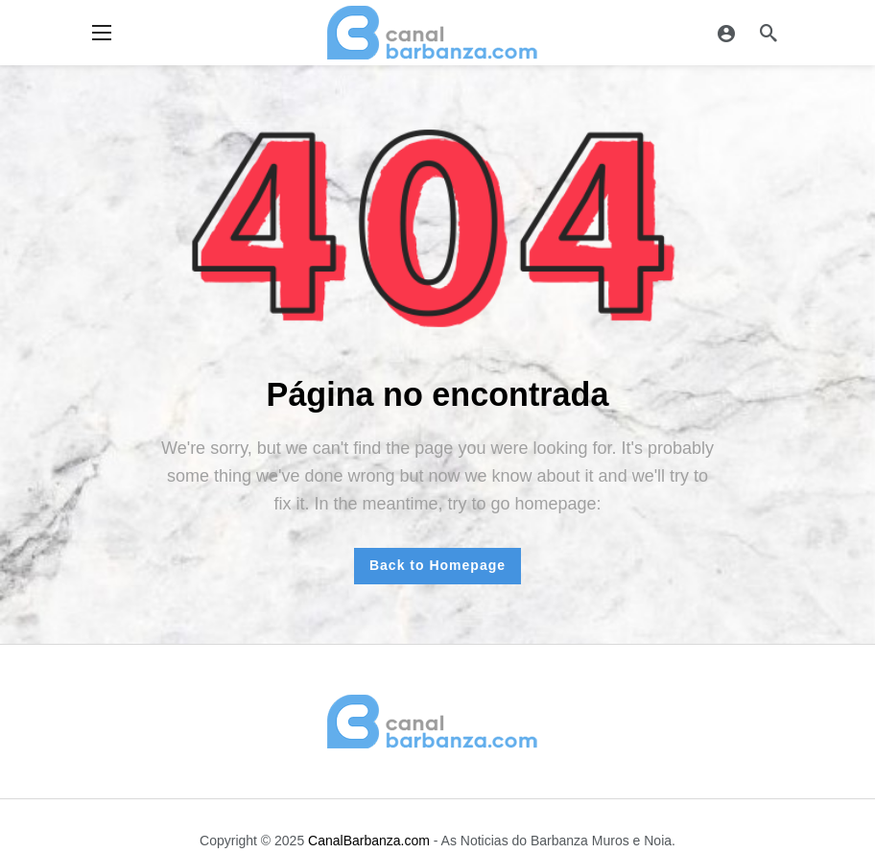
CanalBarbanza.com (369, 840)
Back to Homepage (437, 565)
